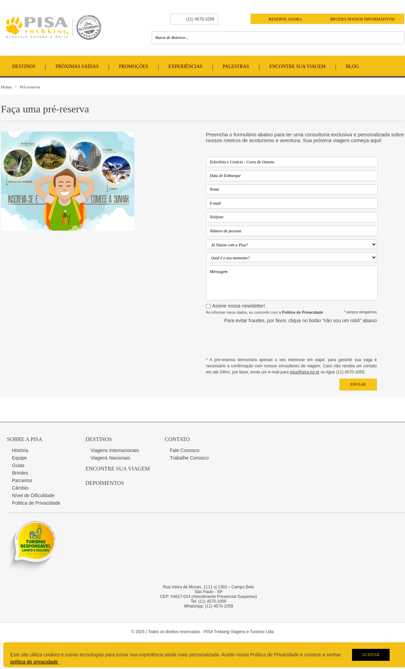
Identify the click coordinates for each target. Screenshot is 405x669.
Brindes (20, 473)
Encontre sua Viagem (117, 469)
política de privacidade (34, 662)
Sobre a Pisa (24, 439)
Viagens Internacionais (115, 450)
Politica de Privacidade (36, 503)
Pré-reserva (30, 87)
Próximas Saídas (76, 66)
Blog (352, 66)
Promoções (133, 66)
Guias (18, 465)
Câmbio (20, 488)
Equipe (19, 458)
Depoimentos (104, 483)
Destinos (24, 66)
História (20, 450)
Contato (177, 439)
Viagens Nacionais (110, 458)
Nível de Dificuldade (33, 495)
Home (6, 87)
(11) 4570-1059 (200, 19)
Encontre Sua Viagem (297, 66)
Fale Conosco (184, 450)
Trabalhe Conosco (189, 458)
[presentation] (325, 340)
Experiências (185, 66)
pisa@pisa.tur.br (305, 372)
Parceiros (22, 480)
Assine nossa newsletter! (238, 306)
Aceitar (370, 654)
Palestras (236, 66)
